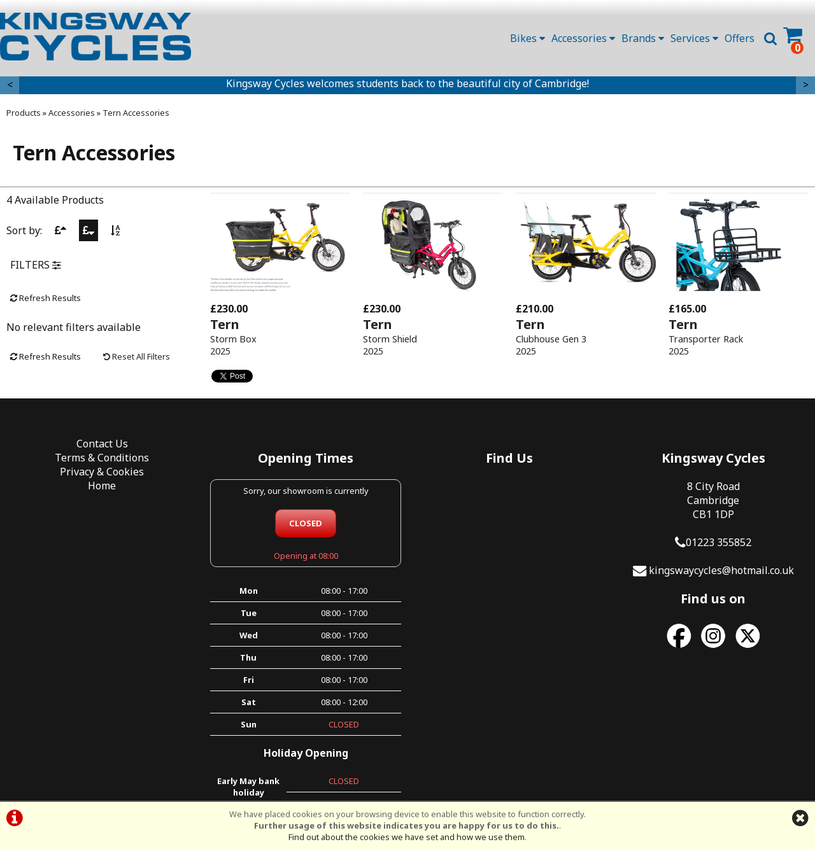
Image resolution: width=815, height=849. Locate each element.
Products (23, 112)
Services (694, 38)
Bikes (527, 38)
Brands (642, 38)
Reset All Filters (136, 356)
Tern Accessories (136, 112)
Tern (224, 324)
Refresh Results (45, 298)
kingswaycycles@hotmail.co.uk (721, 570)
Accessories (583, 38)
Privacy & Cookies (102, 472)
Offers (740, 38)
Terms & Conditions (102, 458)
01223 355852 (718, 542)
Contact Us (102, 444)
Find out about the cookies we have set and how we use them (406, 837)
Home (102, 486)
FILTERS (35, 265)
